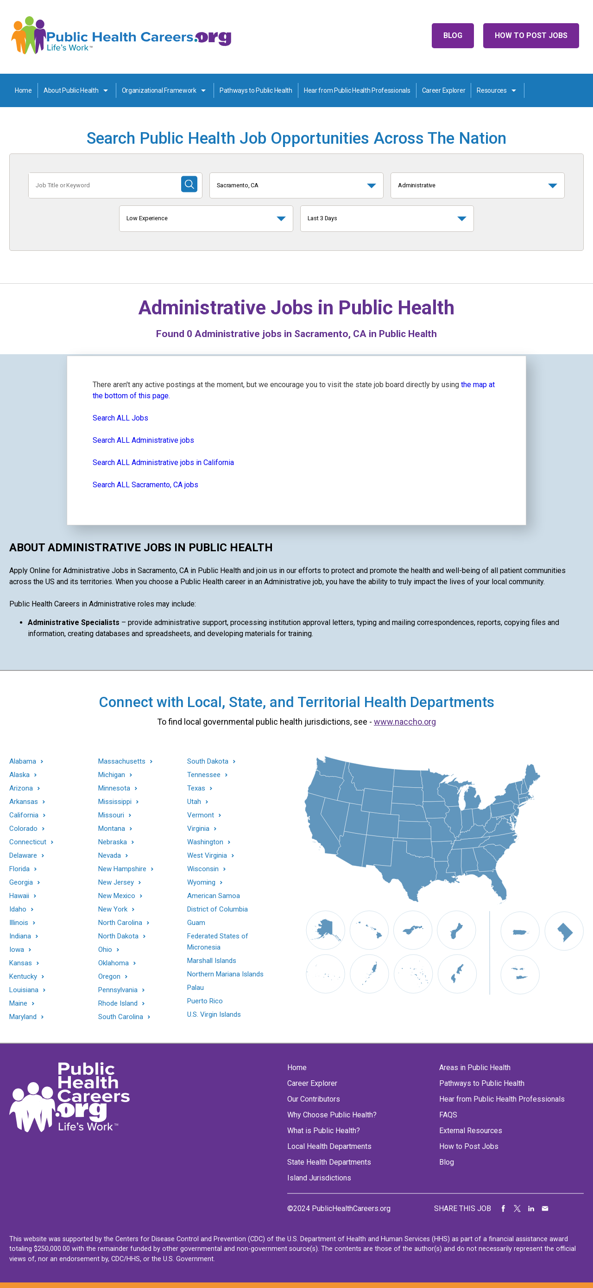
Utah (194, 802)
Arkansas (23, 802)
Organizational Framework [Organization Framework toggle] (159, 90)
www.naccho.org (405, 722)
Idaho (17, 909)
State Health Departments (329, 1162)
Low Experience (147, 218)
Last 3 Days (323, 218)
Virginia (198, 829)
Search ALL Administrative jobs (143, 440)
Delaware (23, 856)
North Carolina (120, 923)
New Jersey (116, 882)
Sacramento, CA (238, 185)
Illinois (18, 923)
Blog (452, 35)
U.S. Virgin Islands (214, 1014)
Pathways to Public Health (256, 90)
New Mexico (116, 896)
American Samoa (213, 896)
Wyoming (201, 882)
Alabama (22, 761)
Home (23, 90)
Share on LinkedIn (531, 1208)
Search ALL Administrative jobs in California (163, 462)
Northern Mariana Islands (225, 974)
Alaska (19, 775)
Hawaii (19, 896)
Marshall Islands (211, 960)
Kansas (20, 963)
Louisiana (23, 990)
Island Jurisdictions (319, 1177)
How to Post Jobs (531, 35)
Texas (196, 788)
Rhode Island (118, 1003)
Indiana (20, 936)
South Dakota (207, 761)
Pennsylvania (118, 990)
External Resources (470, 1130)
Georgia (21, 882)
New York (112, 909)
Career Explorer (444, 90)
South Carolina (120, 1017)
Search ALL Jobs (120, 418)
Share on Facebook (503, 1208)
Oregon (109, 977)
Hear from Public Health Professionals (357, 90)
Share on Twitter (517, 1208)
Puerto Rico (205, 1001)
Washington (205, 842)
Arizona (21, 788)
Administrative (416, 185)
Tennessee (204, 775)
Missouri (111, 815)
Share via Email (545, 1208)
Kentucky (23, 977)
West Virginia (207, 856)
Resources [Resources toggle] (491, 90)
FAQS (448, 1114)
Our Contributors (313, 1099)
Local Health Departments (329, 1146)
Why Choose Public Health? (332, 1114)
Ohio (105, 950)
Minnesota (114, 788)
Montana (111, 829)
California (23, 815)
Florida (19, 869)
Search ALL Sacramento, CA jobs (145, 484)
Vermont (200, 815)
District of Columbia (217, 909)
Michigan (111, 775)
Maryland (23, 1017)
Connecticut (27, 842)
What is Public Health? (323, 1130)
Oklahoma (113, 963)
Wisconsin (203, 869)
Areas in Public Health (475, 1067)
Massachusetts (121, 761)
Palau (195, 987)
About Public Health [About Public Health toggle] (71, 90)
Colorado (23, 829)
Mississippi (115, 802)
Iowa (16, 950)
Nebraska (112, 842)
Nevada (109, 856)
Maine (18, 1003)
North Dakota (118, 936)
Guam (196, 922)
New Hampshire (122, 869)
